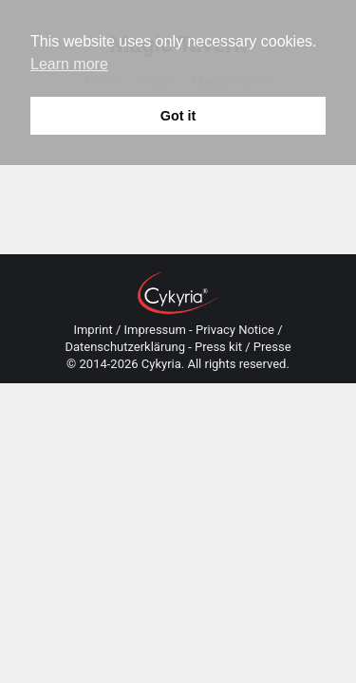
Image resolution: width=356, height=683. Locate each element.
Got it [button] (178, 115)
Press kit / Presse (243, 347)
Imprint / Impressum (129, 330)
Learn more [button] (69, 64)
